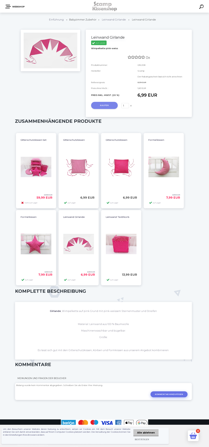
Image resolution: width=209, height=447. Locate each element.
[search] (202, 7)
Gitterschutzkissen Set (33, 140)
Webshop (15, 6)
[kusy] (125, 105)
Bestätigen (142, 439)
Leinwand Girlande (114, 19)
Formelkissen (156, 140)
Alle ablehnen (146, 432)
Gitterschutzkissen (74, 140)
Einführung (56, 19)
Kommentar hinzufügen (169, 394)
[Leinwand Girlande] (50, 30)
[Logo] (104, 6)
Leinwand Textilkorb (117, 217)
